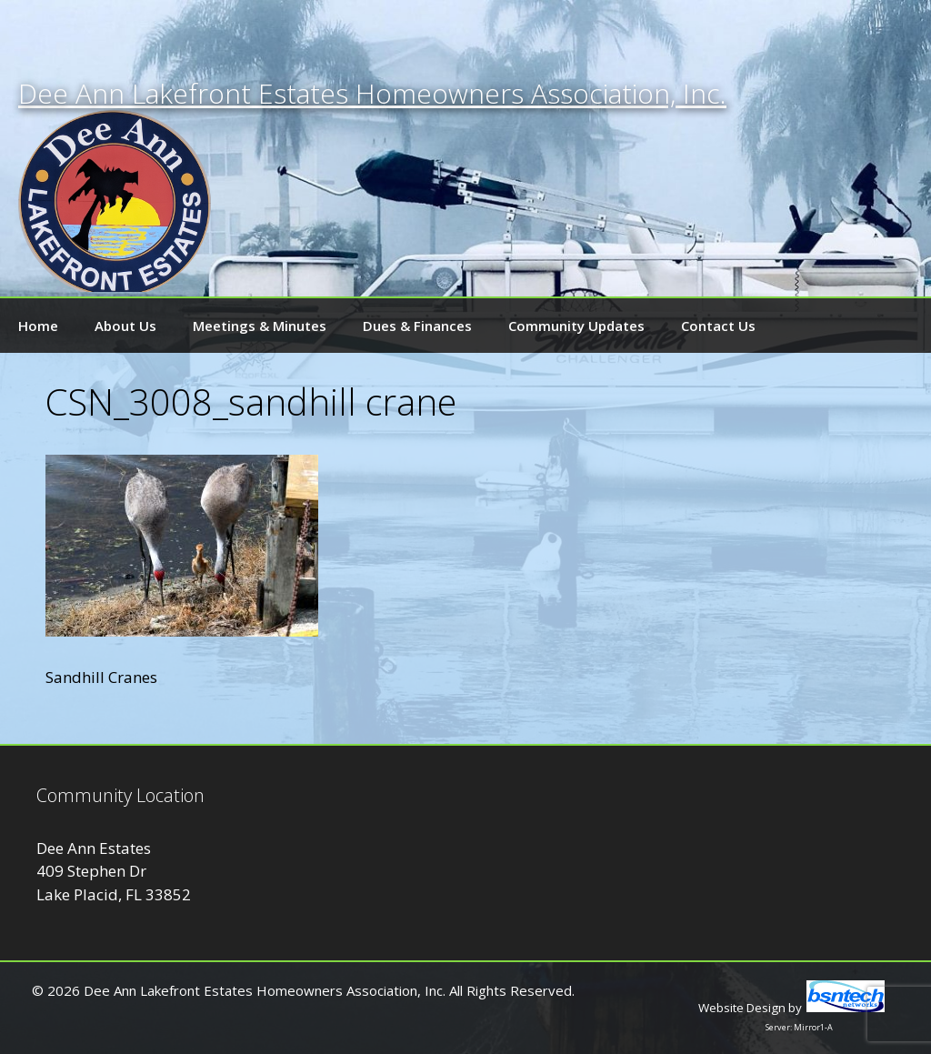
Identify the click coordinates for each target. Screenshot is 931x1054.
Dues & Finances (417, 325)
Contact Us (718, 325)
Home (38, 325)
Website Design (742, 1007)
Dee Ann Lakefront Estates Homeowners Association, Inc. (372, 93)
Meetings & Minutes (259, 325)
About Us (125, 325)
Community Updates (576, 325)
